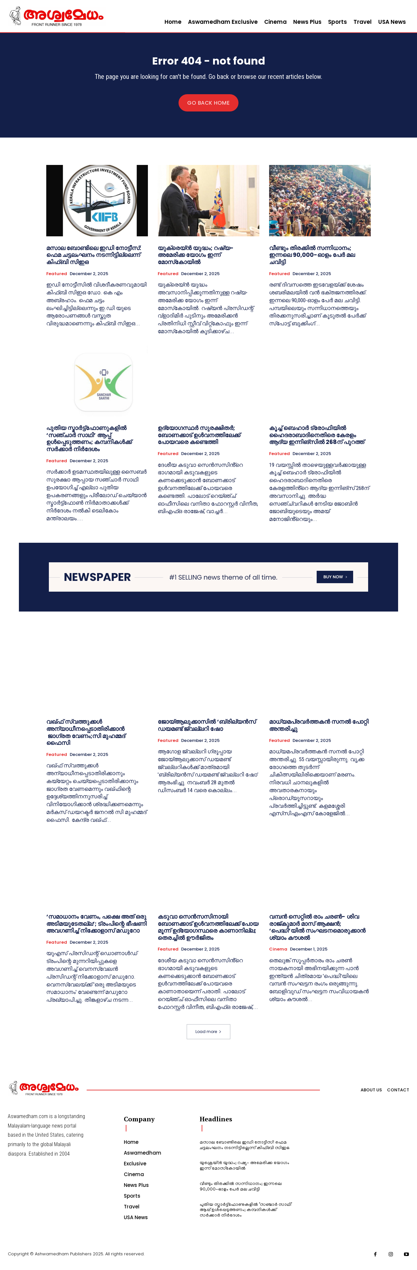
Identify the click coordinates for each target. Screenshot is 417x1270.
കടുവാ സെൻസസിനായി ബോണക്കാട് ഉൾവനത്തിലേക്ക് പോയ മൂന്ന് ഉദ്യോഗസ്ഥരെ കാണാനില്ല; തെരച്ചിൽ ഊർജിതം (208, 931)
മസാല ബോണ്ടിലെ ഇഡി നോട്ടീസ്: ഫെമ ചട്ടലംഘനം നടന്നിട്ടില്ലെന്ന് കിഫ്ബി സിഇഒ (93, 259)
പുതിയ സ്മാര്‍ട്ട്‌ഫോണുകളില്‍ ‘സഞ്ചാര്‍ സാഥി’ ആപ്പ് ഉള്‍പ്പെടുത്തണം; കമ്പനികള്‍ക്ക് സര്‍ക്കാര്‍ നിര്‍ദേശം (89, 442)
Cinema (278, 953)
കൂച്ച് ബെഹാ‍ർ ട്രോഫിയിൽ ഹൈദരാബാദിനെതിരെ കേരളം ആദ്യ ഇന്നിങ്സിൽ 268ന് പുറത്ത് (316, 439)
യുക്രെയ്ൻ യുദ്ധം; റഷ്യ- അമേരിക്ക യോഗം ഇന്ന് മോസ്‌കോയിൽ (196, 259)
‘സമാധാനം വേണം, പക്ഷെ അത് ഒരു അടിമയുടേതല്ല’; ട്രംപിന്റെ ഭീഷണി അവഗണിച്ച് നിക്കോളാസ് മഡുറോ (96, 928)
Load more (208, 1035)
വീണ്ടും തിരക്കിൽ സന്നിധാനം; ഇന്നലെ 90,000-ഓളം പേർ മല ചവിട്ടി (312, 259)
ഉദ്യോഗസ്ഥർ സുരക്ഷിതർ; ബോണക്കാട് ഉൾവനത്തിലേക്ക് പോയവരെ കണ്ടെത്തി (199, 439)
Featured (56, 277)
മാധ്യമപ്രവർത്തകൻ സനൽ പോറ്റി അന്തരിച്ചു (318, 729)
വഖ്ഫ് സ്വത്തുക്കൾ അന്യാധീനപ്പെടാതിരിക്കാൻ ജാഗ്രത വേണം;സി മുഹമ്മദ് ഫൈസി (85, 736)
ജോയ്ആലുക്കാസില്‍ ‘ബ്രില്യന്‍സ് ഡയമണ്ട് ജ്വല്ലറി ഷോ (207, 729)
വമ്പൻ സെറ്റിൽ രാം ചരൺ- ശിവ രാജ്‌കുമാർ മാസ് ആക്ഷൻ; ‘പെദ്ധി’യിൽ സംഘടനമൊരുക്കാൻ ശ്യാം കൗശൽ (317, 931)
